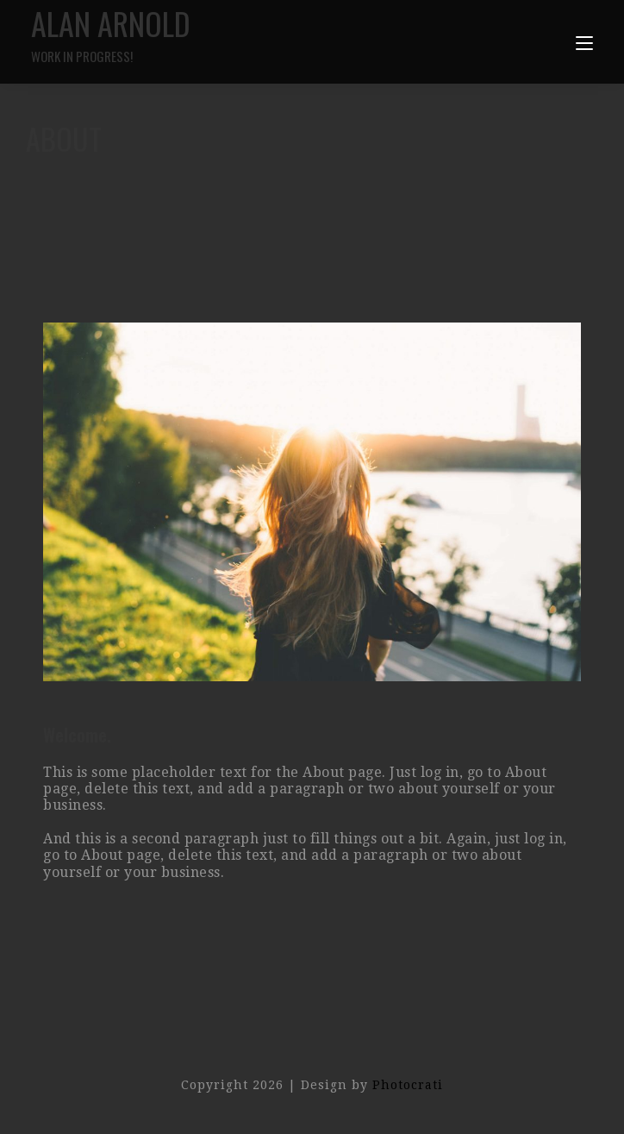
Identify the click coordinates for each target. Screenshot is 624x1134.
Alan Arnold (171, 33)
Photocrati (407, 1085)
